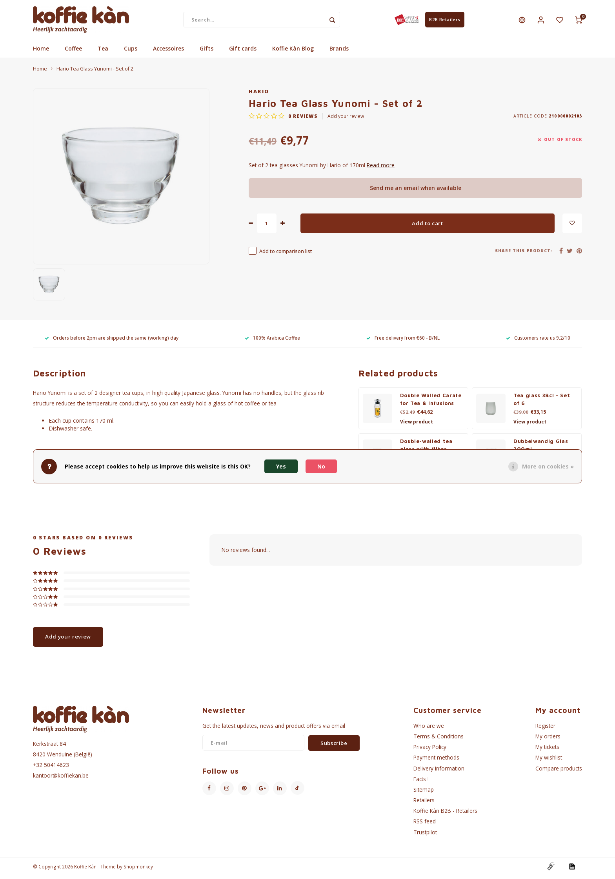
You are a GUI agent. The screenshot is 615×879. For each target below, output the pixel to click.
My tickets (547, 750)
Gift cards (243, 52)
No (321, 466)
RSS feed (424, 824)
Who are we (428, 729)
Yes (281, 466)
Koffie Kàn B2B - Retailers (445, 814)
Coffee (73, 52)
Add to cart (427, 226)
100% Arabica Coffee (272, 341)
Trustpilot (425, 835)
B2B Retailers (444, 21)
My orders (547, 739)
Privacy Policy (429, 750)
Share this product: (524, 254)
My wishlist (548, 761)
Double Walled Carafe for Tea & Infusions (431, 403)
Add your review (346, 119)
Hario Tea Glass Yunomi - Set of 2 (94, 72)
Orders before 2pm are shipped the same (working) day (111, 341)
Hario (259, 95)
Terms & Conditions (438, 739)
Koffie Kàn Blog (293, 52)
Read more (381, 168)
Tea (103, 52)
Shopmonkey (138, 869)
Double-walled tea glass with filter (426, 448)
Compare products (558, 771)
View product (416, 425)
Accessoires (168, 52)
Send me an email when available (415, 191)
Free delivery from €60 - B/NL (403, 341)
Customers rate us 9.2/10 (538, 341)
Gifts (206, 52)
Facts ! (421, 782)
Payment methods (436, 761)
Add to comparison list (285, 254)
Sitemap (423, 793)
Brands (339, 52)
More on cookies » (548, 466)
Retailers (424, 803)
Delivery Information (438, 771)
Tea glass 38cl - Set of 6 (541, 403)
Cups (130, 52)
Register (545, 729)
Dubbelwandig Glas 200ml (540, 448)
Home (41, 52)
